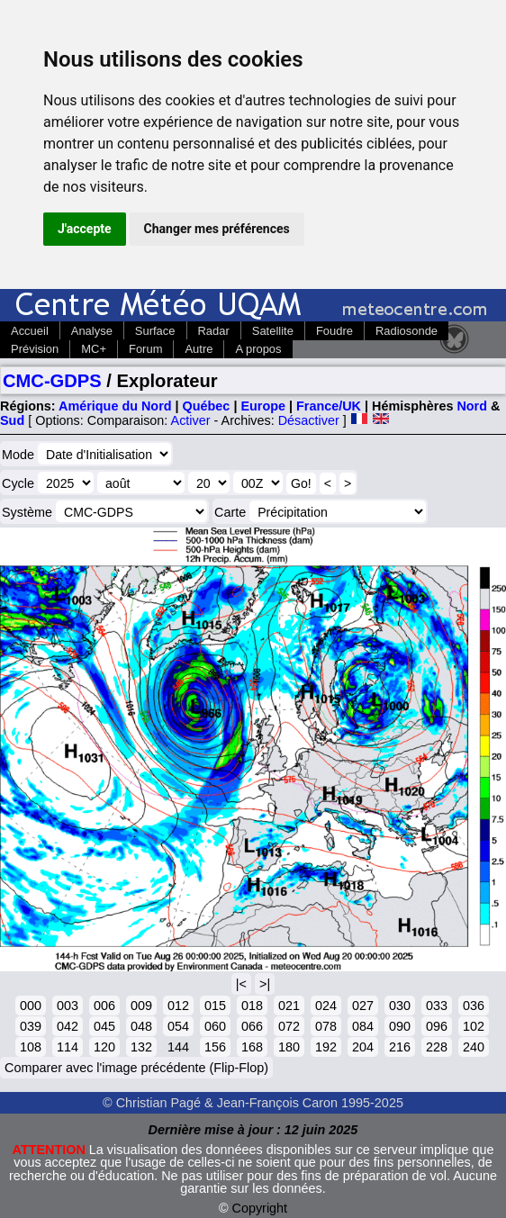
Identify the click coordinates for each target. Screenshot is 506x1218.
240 (473, 1047)
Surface (155, 331)
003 (67, 1005)
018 (252, 1005)
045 (104, 1026)
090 (400, 1026)
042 (67, 1026)
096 (436, 1026)
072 (289, 1026)
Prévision (35, 349)
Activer (191, 420)
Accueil (30, 331)
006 (104, 1005)
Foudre (334, 331)
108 (30, 1047)
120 (104, 1047)
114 (67, 1047)
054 (178, 1026)
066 (252, 1026)
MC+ (93, 349)
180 (289, 1047)
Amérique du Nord (115, 406)
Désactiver (308, 420)
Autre (198, 349)
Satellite (273, 331)
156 (215, 1047)
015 (215, 1005)
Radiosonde (406, 331)
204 (363, 1047)
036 (473, 1005)
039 (30, 1026)
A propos (258, 349)
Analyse (92, 331)
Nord (471, 406)
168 (252, 1047)
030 (400, 1005)
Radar (214, 331)
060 (215, 1026)
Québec (206, 406)
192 (326, 1047)
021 (289, 1005)
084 (363, 1026)
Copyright (260, 1208)
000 (30, 1005)
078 (326, 1026)
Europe (262, 406)
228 (436, 1047)
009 (141, 1005)
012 (178, 1005)
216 (400, 1047)
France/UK (328, 406)
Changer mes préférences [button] (217, 228)
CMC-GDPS (52, 381)
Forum (145, 349)
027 (363, 1005)
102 (473, 1026)
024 (326, 1005)
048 (141, 1026)
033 (436, 1005)
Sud (12, 420)
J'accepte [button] (85, 228)
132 (141, 1047)
